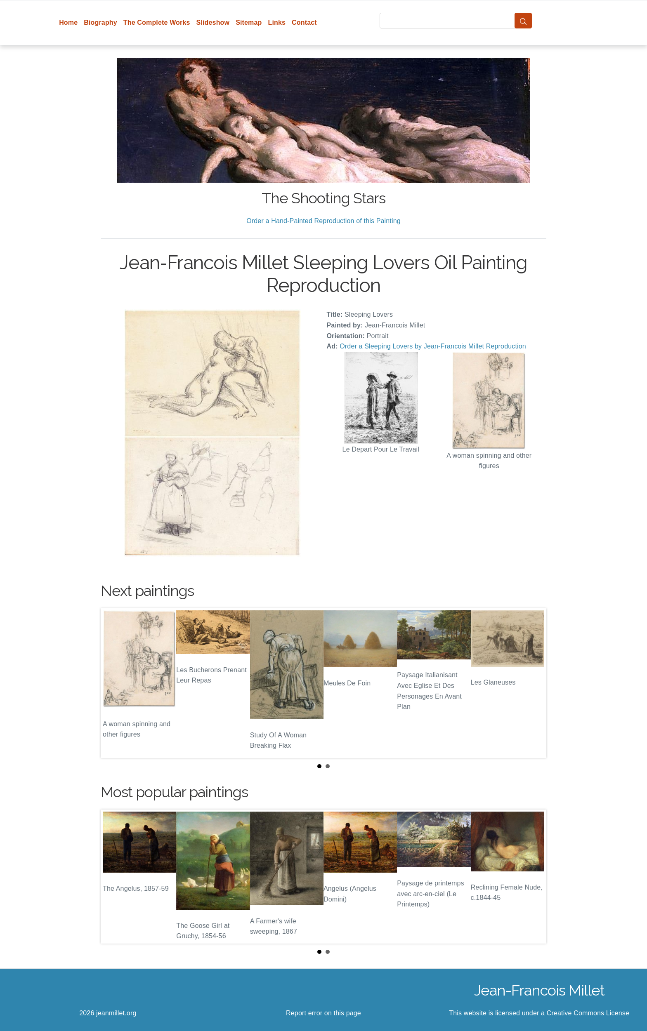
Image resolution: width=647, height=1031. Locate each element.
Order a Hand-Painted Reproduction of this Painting (323, 220)
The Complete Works (156, 22)
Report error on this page (323, 1013)
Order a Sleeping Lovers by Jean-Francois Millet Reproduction (433, 346)
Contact (304, 22)
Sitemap (249, 22)
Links (277, 22)
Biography (100, 22)
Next (533, 683)
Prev (113, 683)
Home (68, 22)
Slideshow (213, 22)
